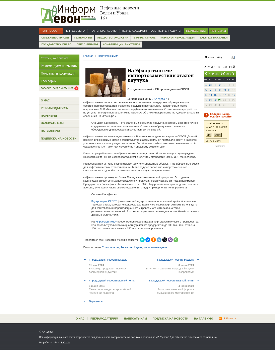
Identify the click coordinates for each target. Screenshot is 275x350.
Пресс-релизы (87, 44)
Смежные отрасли (55, 37)
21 (210, 100)
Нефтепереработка (103, 30)
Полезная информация (58, 73)
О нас (45, 100)
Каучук (138, 247)
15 (215, 95)
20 (206, 100)
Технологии (83, 37)
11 (229, 90)
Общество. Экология (112, 37)
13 (206, 95)
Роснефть (126, 247)
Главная (88, 55)
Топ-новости (51, 30)
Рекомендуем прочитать (59, 66)
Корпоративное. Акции (177, 37)
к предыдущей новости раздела (105, 259)
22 (215, 100)
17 (224, 95)
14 (210, 95)
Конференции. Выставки (121, 44)
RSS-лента (227, 318)
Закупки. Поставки (213, 37)
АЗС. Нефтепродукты (166, 30)
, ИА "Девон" (159, 98)
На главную (50, 131)
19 (233, 95)
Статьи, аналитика (55, 58)
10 (224, 90)
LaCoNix (65, 342)
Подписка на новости (59, 138)
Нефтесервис (196, 30)
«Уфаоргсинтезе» (106, 221)
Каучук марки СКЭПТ (104, 201)
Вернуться (93, 301)
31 (210, 85)
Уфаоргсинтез (110, 247)
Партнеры (49, 115)
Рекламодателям (55, 108)
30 (206, 85)
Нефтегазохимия (134, 30)
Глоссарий (49, 81)
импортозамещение (155, 247)
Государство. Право (57, 44)
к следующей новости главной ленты (174, 280)
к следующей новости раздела (178, 259)
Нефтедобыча (75, 30)
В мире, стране (144, 37)
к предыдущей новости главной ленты (109, 280)
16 (219, 95)
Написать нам (52, 123)
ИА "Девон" (162, 337)
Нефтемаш (218, 30)
